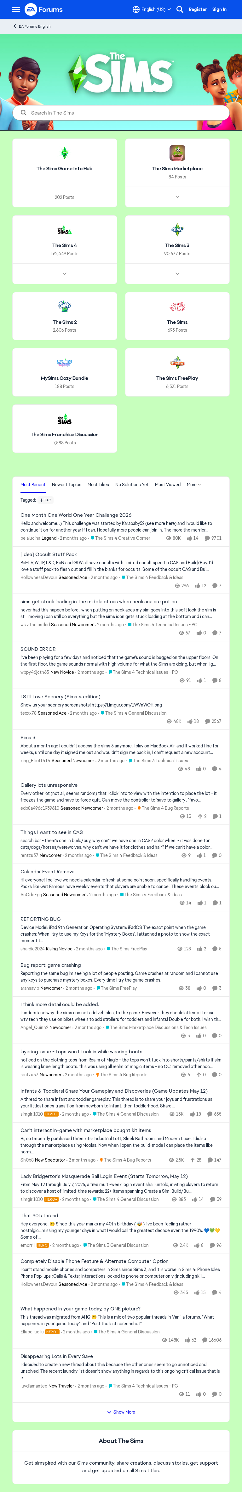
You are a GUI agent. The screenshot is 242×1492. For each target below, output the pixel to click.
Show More (121, 1412)
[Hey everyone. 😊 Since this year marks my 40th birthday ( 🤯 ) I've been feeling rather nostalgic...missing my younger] (121, 1230)
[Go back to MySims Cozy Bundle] (64, 378)
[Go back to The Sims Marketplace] (177, 169)
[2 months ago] (72, 538)
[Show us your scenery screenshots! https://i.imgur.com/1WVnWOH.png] (121, 705)
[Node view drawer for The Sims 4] (64, 273)
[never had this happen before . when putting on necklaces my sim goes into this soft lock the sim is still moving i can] (121, 613)
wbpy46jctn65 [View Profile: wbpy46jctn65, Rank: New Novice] (34, 672)
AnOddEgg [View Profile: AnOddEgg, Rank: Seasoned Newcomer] (31, 895)
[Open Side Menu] (16, 9)
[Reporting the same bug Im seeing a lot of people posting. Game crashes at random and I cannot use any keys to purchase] (121, 976)
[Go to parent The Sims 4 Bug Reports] (162, 808)
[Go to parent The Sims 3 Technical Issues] (157, 760)
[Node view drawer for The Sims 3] (177, 273)
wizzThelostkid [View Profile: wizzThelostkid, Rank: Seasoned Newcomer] (35, 625)
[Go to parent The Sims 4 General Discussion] (132, 713)
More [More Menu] (194, 484)
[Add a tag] (45, 500)
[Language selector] (152, 9)
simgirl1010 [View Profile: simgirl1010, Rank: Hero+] (31, 1114)
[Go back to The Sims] (177, 322)
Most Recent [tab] (33, 484)
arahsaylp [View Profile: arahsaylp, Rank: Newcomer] (29, 988)
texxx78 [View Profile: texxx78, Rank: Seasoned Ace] (28, 713)
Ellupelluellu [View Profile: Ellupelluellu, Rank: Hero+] (32, 1332)
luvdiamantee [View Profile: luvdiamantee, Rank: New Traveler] (33, 1386)
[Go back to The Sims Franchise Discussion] (65, 434)
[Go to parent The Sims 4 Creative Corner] (119, 538)
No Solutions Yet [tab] (132, 484)
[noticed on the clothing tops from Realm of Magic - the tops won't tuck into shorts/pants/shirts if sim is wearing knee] (121, 1063)
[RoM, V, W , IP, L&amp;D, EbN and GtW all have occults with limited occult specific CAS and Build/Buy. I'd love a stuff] (121, 565)
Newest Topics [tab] (66, 484)
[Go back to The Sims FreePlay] (177, 378)
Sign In (219, 9)
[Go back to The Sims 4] (64, 245)
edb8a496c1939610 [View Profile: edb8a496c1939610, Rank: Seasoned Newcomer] (39, 808)
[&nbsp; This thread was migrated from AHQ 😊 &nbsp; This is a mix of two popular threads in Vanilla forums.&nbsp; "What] (121, 1320)
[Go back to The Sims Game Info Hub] (65, 169)
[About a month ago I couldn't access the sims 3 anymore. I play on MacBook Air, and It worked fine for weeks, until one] (121, 749)
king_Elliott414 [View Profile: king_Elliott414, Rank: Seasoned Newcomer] (35, 760)
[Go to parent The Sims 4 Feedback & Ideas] (151, 577)
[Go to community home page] (44, 9)
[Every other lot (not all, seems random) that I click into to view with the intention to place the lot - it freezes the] (121, 796)
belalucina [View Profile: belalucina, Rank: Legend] (30, 538)
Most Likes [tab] (98, 484)
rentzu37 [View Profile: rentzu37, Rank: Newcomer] (29, 855)
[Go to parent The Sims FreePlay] (125, 949)
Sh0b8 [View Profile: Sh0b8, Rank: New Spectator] (27, 1160)
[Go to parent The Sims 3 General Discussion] (114, 1245)
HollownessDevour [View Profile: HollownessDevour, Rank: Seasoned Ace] (38, 577)
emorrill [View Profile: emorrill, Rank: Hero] (27, 1245)
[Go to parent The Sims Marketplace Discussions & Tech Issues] (155, 1027)
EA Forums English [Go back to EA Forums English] (31, 26)
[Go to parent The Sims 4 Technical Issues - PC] (161, 625)
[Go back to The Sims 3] (177, 245)
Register (198, 9)
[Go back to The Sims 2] (65, 322)
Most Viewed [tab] (168, 484)
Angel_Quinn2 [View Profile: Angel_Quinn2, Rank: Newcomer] (34, 1027)
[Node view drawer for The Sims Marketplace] (177, 197)
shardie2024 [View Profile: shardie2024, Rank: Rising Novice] (32, 949)
